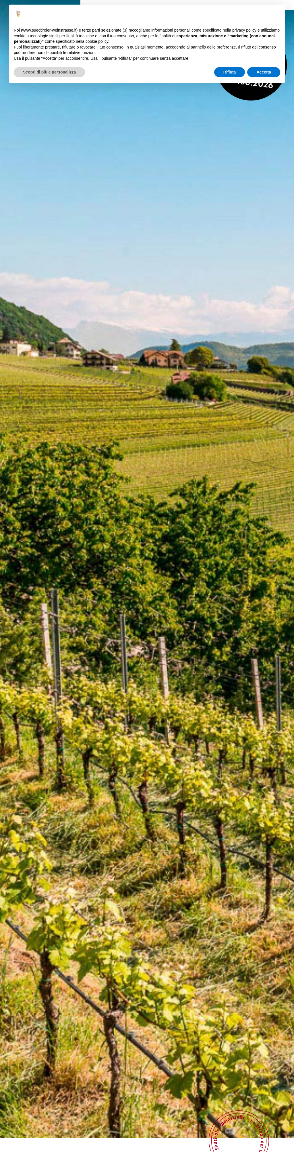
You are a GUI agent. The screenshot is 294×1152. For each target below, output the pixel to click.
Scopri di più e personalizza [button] (49, 72)
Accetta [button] (263, 72)
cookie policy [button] (97, 41)
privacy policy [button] (244, 30)
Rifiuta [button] (229, 72)
